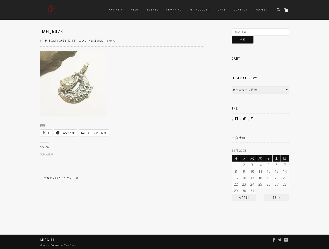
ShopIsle (45, 245)
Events (152, 9)
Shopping (174, 9)
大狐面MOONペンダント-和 (59, 178)
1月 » (276, 197)
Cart (222, 9)
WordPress (70, 245)
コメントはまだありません (97, 40)
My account (200, 9)
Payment (262, 9)
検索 (242, 39)
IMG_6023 (51, 31)
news (135, 9)
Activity (116, 9)
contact (241, 9)
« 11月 (244, 197)
